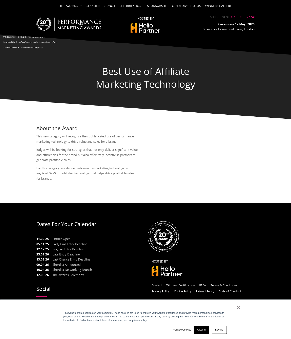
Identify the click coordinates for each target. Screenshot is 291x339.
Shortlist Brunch (100, 6)
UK (233, 17)
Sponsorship (157, 6)
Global (250, 17)
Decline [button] (219, 329)
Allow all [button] (201, 329)
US (240, 17)
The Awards (69, 6)
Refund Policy (205, 291)
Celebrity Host (131, 6)
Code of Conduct (230, 291)
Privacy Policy (161, 291)
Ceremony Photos (186, 6)
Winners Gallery (218, 6)
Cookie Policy (182, 291)
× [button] (238, 307)
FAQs (202, 285)
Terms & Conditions (224, 285)
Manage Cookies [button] (182, 329)
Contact (157, 285)
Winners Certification (180, 285)
